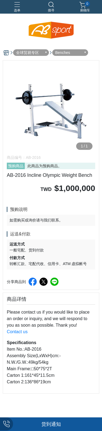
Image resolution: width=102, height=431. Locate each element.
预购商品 (15, 166)
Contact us (17, 331)
